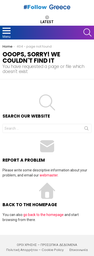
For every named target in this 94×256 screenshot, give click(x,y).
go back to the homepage (43, 215)
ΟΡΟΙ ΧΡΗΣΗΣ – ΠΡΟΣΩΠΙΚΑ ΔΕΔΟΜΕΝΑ (47, 245)
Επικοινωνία (78, 250)
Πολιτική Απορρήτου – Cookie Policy (35, 250)
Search (86, 129)
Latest (47, 19)
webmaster (49, 175)
